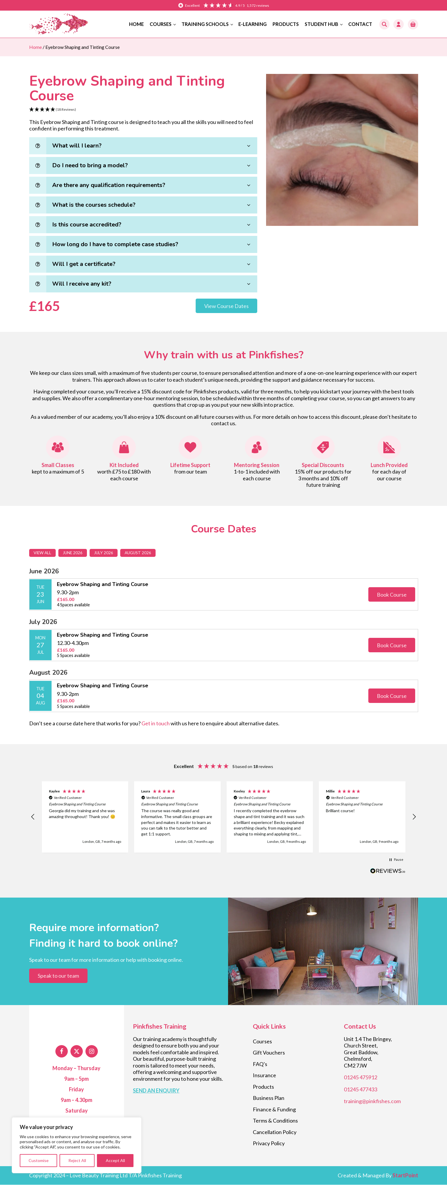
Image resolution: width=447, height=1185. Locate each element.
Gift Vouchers (269, 1053)
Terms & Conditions (275, 1121)
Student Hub (321, 24)
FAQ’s (260, 1064)
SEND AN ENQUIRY (156, 1091)
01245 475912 (360, 1077)
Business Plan (268, 1098)
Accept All (115, 1160)
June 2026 (74, 552)
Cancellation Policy (274, 1132)
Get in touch (155, 723)
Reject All (77, 1160)
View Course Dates (226, 306)
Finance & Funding (274, 1109)
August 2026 (140, 552)
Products (286, 24)
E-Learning (252, 24)
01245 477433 (360, 1089)
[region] (76, 1145)
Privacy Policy (269, 1143)
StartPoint (405, 1175)
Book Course (392, 595)
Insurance (264, 1075)
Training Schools (205, 24)
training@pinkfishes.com (372, 1101)
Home (136, 24)
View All (43, 552)
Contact (360, 24)
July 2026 (105, 552)
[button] (413, 24)
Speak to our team (58, 976)
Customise (39, 1160)
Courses (160, 24)
